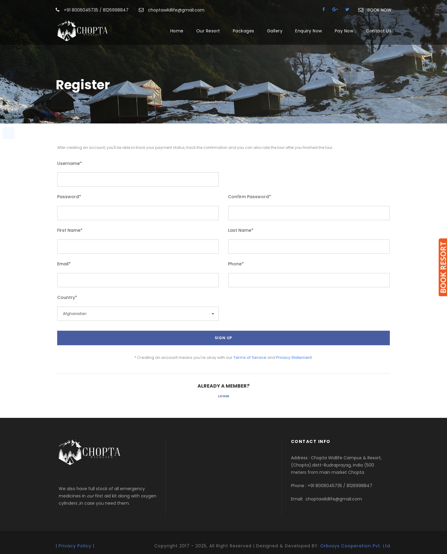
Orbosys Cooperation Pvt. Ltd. (355, 546)
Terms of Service (249, 357)
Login (223, 396)
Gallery (275, 31)
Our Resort (208, 31)
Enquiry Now (308, 31)
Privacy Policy (75, 546)
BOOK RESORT (443, 267)
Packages (243, 31)
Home (177, 31)
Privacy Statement (294, 357)
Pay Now (344, 31)
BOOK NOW (379, 10)
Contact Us (378, 31)
